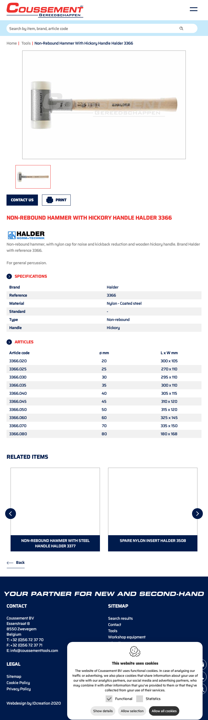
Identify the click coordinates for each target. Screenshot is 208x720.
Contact (114, 625)
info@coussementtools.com (34, 651)
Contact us (22, 200)
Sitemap (13, 676)
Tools (26, 43)
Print (61, 200)
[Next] (197, 513)
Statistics (153, 698)
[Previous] (10, 513)
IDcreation (28, 703)
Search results (120, 618)
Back (20, 562)
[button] (181, 28)
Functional (123, 698)
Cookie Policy (18, 683)
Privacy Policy (18, 689)
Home (11, 43)
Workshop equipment (126, 637)
